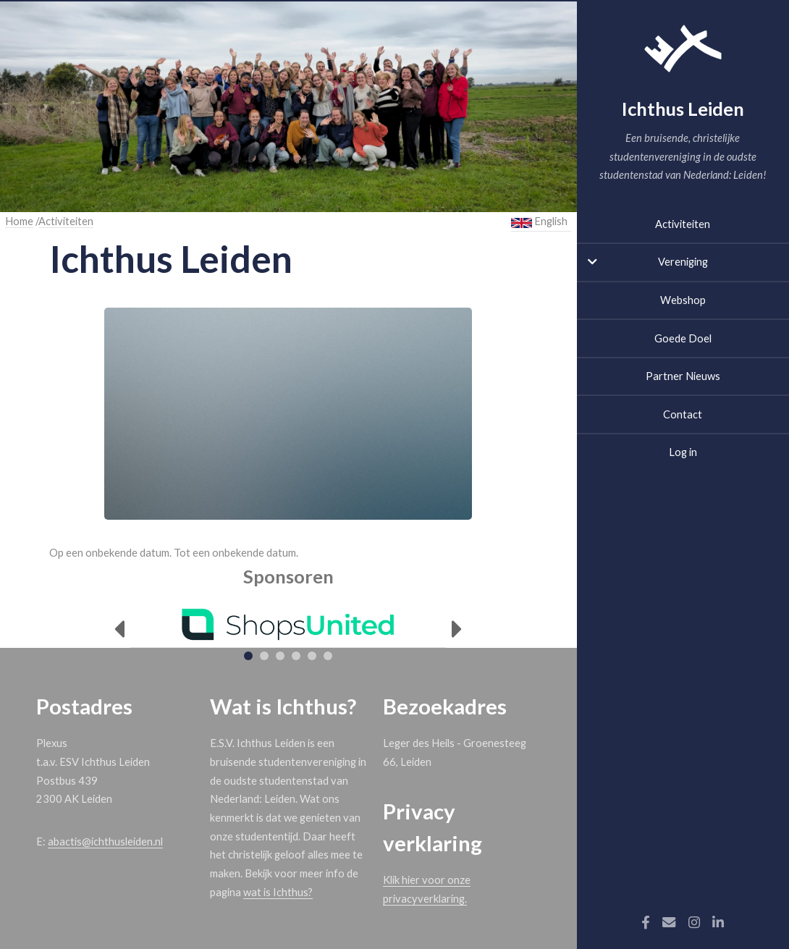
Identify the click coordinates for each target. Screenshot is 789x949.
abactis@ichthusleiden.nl (105, 841)
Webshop (683, 300)
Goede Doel (683, 338)
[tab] (248, 655)
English (539, 221)
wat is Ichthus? (278, 892)
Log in (683, 452)
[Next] (457, 629)
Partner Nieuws (683, 376)
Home (19, 221)
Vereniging (683, 262)
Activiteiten (682, 224)
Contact (682, 414)
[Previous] (119, 629)
